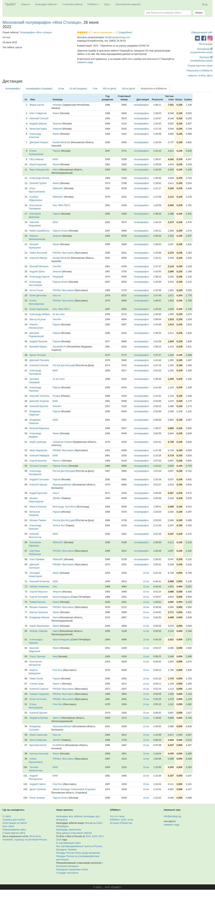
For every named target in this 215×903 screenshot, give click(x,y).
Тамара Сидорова (39, 694)
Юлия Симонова (38, 734)
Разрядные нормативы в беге (72, 869)
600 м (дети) (109, 88)
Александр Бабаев (40, 314)
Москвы (89, 823)
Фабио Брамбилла (39, 230)
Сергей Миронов (38, 591)
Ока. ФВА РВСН (61, 205)
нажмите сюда (85, 62)
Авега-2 (57, 718)
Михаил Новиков (39, 607)
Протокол (206, 57)
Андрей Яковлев (38, 341)
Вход (204, 4)
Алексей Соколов (39, 365)
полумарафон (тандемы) (39, 88)
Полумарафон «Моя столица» (36, 32)
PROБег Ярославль (63, 252)
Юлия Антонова (38, 699)
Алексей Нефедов (39, 455)
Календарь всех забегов (69, 816)
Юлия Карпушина (39, 309)
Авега (56, 169)
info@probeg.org (172, 816)
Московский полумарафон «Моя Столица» (41, 22)
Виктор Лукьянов (39, 612)
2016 (58, 839)
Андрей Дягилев (38, 493)
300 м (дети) (128, 88)
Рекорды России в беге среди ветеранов (78, 853)
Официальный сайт (202, 32)
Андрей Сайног (38, 784)
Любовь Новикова (39, 586)
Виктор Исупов (37, 319)
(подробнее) (125, 32)
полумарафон (12, 88)
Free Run (57, 670)
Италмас (57, 104)
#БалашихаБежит (62, 484)
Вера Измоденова (39, 169)
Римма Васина (37, 602)
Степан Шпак (37, 683)
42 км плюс (59, 314)
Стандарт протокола (67, 872)
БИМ (55, 159)
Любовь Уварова (38, 631)
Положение (205, 49)
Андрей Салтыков (39, 479)
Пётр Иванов (36, 159)
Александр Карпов (39, 276)
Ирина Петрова (38, 355)
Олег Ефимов (37, 559)
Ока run (57, 295)
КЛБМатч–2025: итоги (121, 819)
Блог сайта (8, 826)
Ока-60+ (57, 266)
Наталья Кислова (39, 753)
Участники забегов (73, 4)
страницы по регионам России (30, 839)
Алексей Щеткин (38, 712)
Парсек (56, 150)
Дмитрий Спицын (39, 142)
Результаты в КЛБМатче (200, 70)
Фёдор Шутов (37, 104)
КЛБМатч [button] (93, 4)
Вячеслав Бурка (38, 128)
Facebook (7, 839)
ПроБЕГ (10, 4)
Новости (25, 4)
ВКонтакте (35, 836)
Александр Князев (39, 178)
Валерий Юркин (38, 346)
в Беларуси (73, 866)
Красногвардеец (61, 596)
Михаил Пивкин (38, 520)
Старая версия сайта (13, 833)
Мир (55, 656)
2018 (94, 836)
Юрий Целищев (38, 442)
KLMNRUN (58, 745)
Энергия (57, 123)
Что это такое (117, 816)
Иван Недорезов (38, 450)
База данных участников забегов (74, 833)
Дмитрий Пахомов (39, 360)
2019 (88, 836)
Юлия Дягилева (38, 295)
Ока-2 (56, 493)
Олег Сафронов (38, 113)
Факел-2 (57, 460)
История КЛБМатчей (121, 823)
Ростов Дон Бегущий (64, 365)
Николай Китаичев (39, 581)
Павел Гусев (36, 678)
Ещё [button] (107, 4)
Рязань (56, 396)
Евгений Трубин (38, 183)
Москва (6, 37)
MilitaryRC (58, 188)
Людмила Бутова (39, 718)
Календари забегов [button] (46, 4)
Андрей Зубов (37, 271)
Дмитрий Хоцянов (39, 401)
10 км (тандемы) (78, 88)
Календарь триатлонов (68, 829)
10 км (61, 88)
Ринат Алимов (37, 797)
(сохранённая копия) (201, 52)
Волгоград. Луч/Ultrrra (64, 506)
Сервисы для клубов (13, 819)
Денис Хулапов (38, 789)
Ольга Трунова (37, 656)
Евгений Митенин (39, 266)
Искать (199, 12)
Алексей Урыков (38, 484)
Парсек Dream (60, 230)
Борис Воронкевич (40, 626)
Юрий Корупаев (38, 164)
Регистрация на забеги (14, 823)
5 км (95, 88)
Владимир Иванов (39, 617)
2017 (101, 836)
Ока (55, 586)
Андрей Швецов (38, 123)
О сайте (6, 816)
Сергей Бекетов (38, 460)
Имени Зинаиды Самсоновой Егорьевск (74, 789)
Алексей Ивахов (38, 258)
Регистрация (206, 44)
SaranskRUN (59, 346)
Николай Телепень (40, 396)
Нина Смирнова (38, 740)
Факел (56, 113)
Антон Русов (36, 290)
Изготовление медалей (128, 4)
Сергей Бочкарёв (39, 596)
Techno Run (59, 525)
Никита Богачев (38, 506)
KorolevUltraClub (61, 142)
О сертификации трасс (68, 843)
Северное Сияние (62, 442)
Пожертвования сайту (14, 829)
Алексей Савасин (39, 688)
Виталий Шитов (38, 745)
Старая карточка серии (200, 65)
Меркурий (58, 276)
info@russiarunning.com (117, 37)
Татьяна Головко (38, 465)
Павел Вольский (38, 252)
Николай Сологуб (39, 118)
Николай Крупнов (39, 406)
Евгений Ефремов (39, 428)
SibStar (56, 498)
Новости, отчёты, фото (200, 75)
